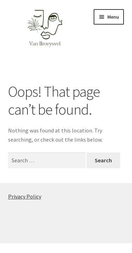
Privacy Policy (24, 196)
